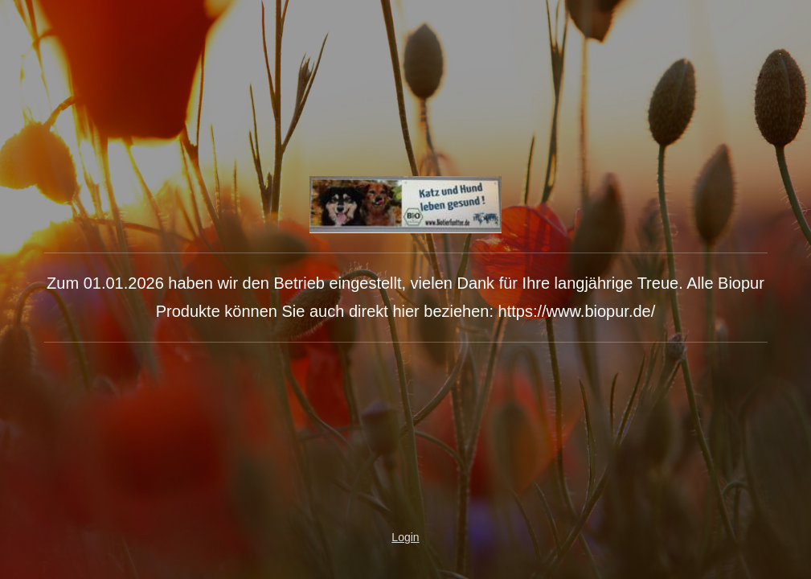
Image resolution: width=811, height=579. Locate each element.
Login (405, 537)
